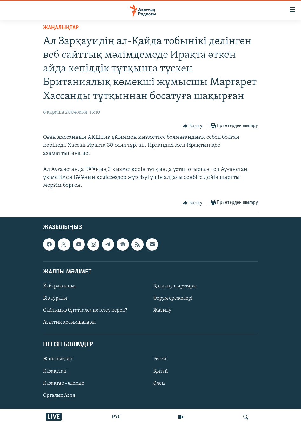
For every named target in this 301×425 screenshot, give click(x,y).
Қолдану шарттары (175, 286)
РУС (116, 417)
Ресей (159, 358)
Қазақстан (55, 371)
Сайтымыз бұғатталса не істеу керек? (85, 310)
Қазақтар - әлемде (63, 383)
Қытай (160, 371)
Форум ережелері (173, 298)
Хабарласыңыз (60, 286)
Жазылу (162, 310)
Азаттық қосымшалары (69, 322)
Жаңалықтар (57, 358)
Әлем (159, 383)
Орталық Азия (59, 395)
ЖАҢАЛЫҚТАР (61, 28)
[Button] (192, 126)
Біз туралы (55, 298)
